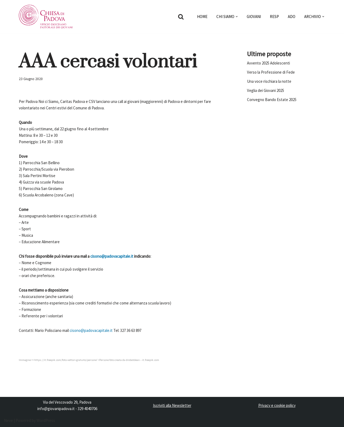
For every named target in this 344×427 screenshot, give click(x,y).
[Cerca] (181, 17)
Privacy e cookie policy (277, 405)
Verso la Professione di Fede (271, 72)
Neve (8, 420)
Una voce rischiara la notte (269, 81)
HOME (202, 16)
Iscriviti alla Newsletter (172, 405)
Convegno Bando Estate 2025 (271, 99)
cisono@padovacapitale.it (111, 256)
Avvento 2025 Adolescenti (268, 63)
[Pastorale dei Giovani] (46, 16)
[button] (237, 17)
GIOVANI (254, 16)
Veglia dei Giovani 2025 (265, 90)
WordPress (46, 420)
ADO (291, 16)
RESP (274, 16)
